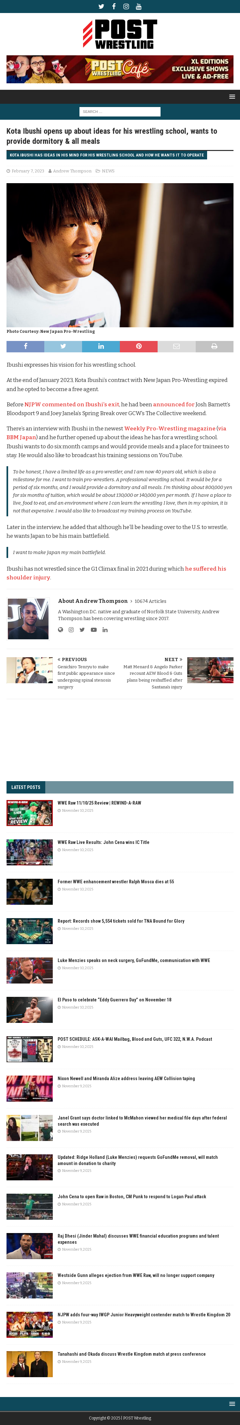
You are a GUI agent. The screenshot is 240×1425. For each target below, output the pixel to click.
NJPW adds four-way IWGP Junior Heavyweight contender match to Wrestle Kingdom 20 (144, 1314)
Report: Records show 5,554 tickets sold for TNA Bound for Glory (121, 921)
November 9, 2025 (76, 1086)
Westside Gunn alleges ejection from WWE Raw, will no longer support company (136, 1275)
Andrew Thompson (72, 171)
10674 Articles (150, 601)
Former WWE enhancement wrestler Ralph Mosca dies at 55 (116, 881)
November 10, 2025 (77, 810)
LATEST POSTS (25, 787)
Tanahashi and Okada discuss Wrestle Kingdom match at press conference (132, 1354)
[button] (231, 96)
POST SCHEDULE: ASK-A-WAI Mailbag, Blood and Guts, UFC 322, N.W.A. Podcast (135, 1039)
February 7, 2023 (28, 171)
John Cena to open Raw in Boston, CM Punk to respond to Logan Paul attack (132, 1196)
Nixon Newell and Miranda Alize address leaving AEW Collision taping (126, 1078)
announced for (174, 404)
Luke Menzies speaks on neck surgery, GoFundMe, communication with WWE (134, 960)
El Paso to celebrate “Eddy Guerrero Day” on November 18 (114, 999)
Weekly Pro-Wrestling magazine (170, 428)
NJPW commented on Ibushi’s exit (71, 404)
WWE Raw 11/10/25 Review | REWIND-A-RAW (99, 803)
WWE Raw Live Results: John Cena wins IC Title (103, 842)
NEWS (108, 171)
